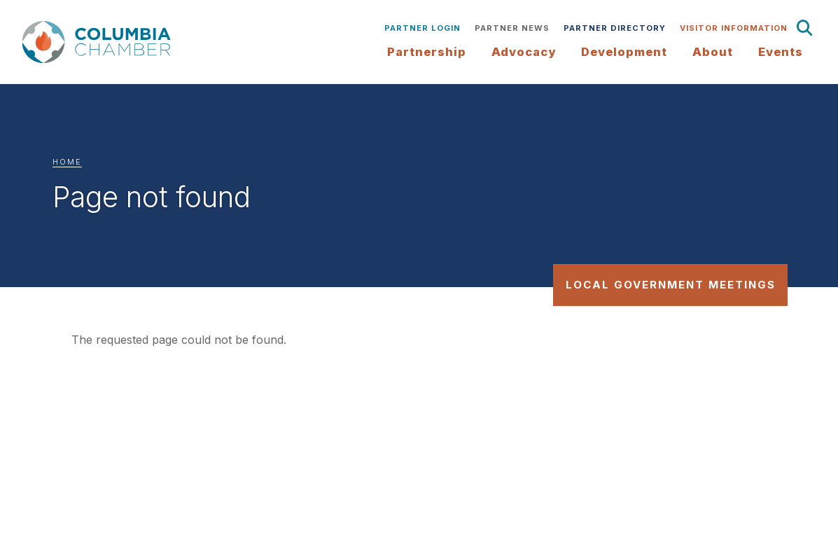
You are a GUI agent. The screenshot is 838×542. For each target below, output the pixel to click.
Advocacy (523, 52)
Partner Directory (615, 28)
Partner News (512, 28)
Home (67, 162)
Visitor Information (734, 28)
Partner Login (422, 28)
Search (805, 28)
